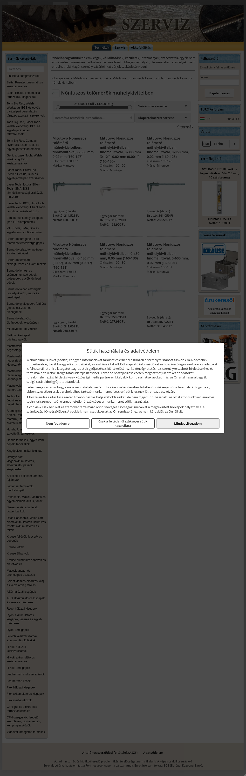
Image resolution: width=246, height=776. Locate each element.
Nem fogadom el (58, 423)
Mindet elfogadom (188, 423)
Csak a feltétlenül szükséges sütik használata (122, 423)
